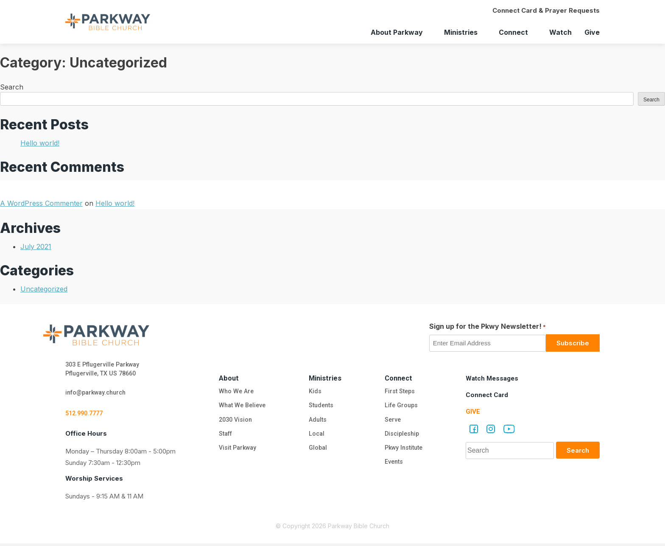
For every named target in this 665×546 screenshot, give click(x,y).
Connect (513, 32)
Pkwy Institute (404, 451)
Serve (391, 421)
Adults (317, 421)
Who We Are (234, 391)
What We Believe (241, 406)
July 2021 (35, 246)
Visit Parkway (236, 451)
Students (320, 406)
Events (393, 466)
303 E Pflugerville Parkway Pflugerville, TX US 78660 (105, 369)
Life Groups (401, 406)
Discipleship (401, 436)
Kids (313, 391)
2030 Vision (234, 421)
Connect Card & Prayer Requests (546, 10)
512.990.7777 (86, 415)
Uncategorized (43, 289)
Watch (560, 32)
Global (317, 451)
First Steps (399, 391)
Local (315, 436)
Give (592, 32)
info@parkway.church (98, 394)
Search (11, 87)
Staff (224, 436)
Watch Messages (493, 378)
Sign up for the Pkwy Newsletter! (487, 326)
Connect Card (488, 395)
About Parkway (397, 32)
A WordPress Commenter (41, 203)
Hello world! (39, 143)
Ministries (461, 32)
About (227, 377)
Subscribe (572, 343)
